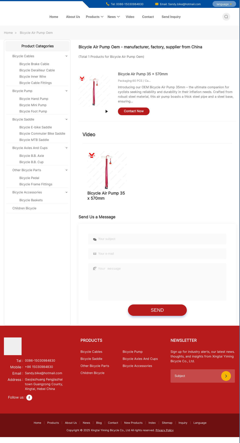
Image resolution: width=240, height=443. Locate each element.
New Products (133, 428)
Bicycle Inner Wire (32, 76)
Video (130, 16)
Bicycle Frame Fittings (35, 184)
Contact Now (134, 111)
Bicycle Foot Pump (33, 111)
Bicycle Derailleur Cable (37, 70)
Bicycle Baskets (31, 200)
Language (199, 428)
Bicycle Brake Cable (34, 64)
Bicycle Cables (23, 56)
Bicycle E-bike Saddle (35, 127)
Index (152, 428)
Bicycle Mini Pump (33, 105)
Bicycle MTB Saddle (34, 140)
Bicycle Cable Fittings (35, 83)
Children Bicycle (24, 208)
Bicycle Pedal (29, 178)
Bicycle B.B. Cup (31, 162)
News (112, 16)
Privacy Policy (165, 436)
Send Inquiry (171, 16)
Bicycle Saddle (23, 119)
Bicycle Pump (22, 91)
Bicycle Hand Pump (33, 99)
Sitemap (167, 428)
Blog (99, 428)
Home (53, 16)
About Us (73, 16)
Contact (148, 16)
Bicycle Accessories (27, 192)
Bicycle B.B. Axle (31, 156)
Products (92, 16)
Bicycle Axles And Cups (29, 148)
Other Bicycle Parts (26, 170)
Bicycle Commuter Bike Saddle (42, 133)
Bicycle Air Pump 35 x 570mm (143, 74)
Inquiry (183, 428)
